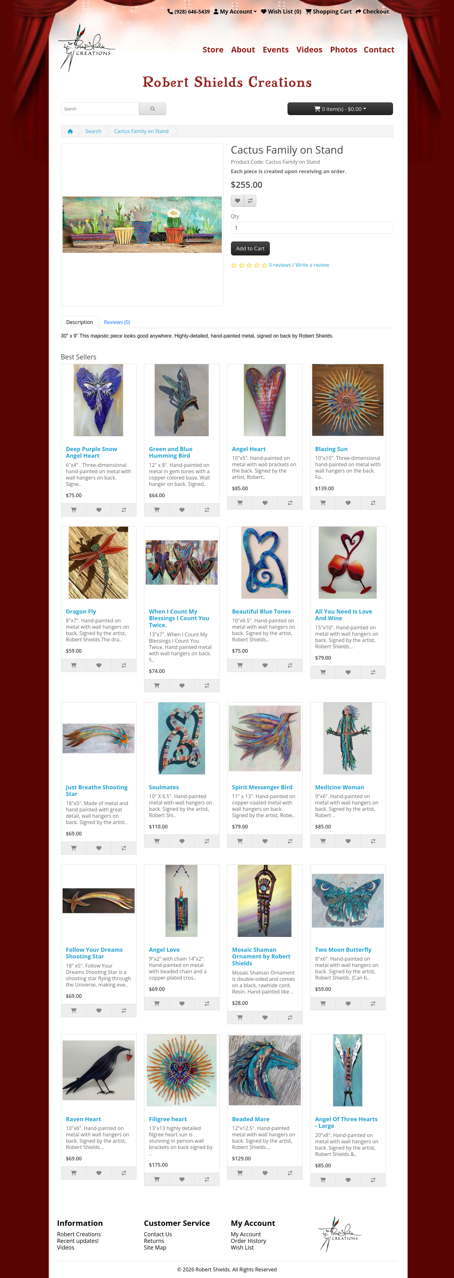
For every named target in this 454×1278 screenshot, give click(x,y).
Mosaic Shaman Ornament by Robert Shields (261, 956)
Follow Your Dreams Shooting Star (94, 953)
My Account (246, 1234)
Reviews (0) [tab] (117, 322)
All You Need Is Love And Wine (343, 615)
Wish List (242, 1247)
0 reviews (280, 264)
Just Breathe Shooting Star (97, 790)
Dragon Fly (81, 611)
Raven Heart (83, 1119)
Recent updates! (78, 1240)
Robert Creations (79, 1234)
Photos (343, 49)
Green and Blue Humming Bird (171, 452)
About (243, 49)
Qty (235, 216)
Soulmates (164, 787)
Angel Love (164, 949)
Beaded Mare (250, 1119)
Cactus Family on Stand (141, 131)
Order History (248, 1240)
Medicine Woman (339, 787)
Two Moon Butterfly (343, 949)
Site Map (155, 1247)
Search (94, 131)
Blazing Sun (331, 449)
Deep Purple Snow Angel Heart (91, 452)
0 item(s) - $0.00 (337, 109)
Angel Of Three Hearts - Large (346, 1122)
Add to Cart (250, 248)
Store (213, 49)
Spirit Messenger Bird (262, 787)
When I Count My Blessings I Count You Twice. (179, 618)
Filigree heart (168, 1119)
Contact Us (158, 1234)
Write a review (312, 264)
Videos (309, 49)
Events (276, 49)
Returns (154, 1240)
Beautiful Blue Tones (261, 611)
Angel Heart (249, 449)
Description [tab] (79, 322)
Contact (379, 49)
